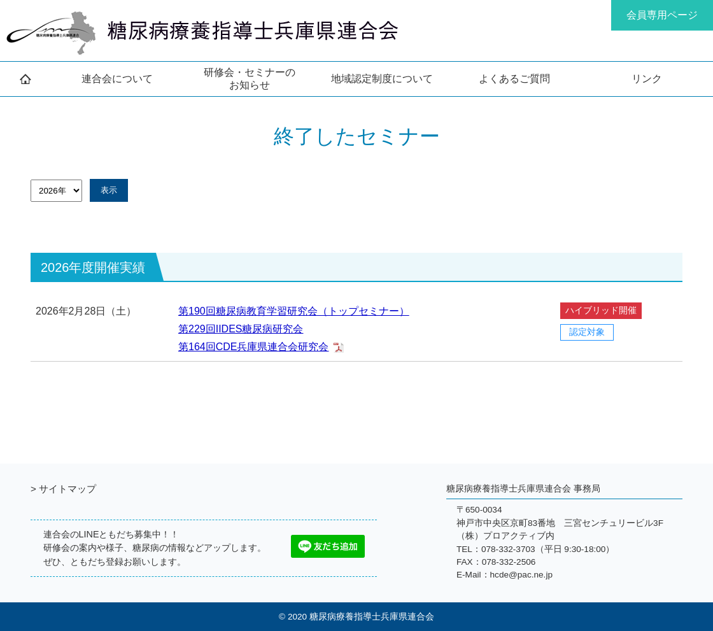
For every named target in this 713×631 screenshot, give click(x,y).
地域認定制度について (382, 78)
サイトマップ (67, 488)
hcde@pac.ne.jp (521, 574)
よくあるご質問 (514, 78)
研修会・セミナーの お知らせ (249, 78)
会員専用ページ (662, 15)
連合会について (117, 78)
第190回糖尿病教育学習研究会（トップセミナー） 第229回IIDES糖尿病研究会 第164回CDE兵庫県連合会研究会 (293, 329)
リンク (647, 78)
